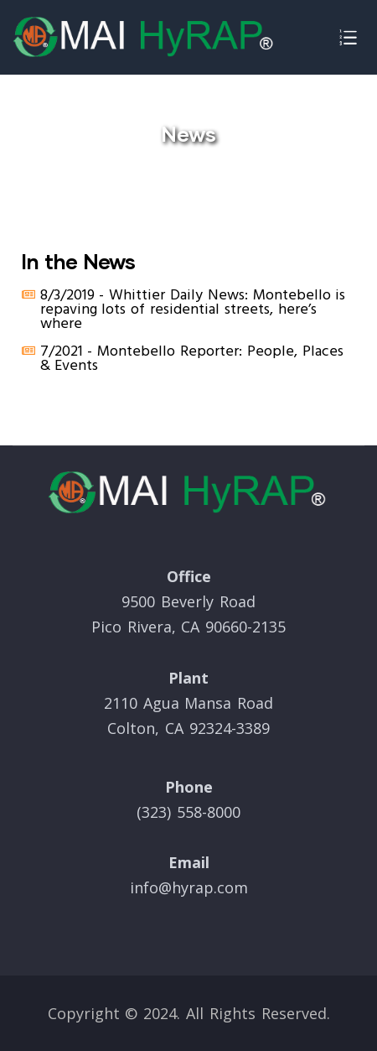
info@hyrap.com (189, 887)
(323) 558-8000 (188, 812)
